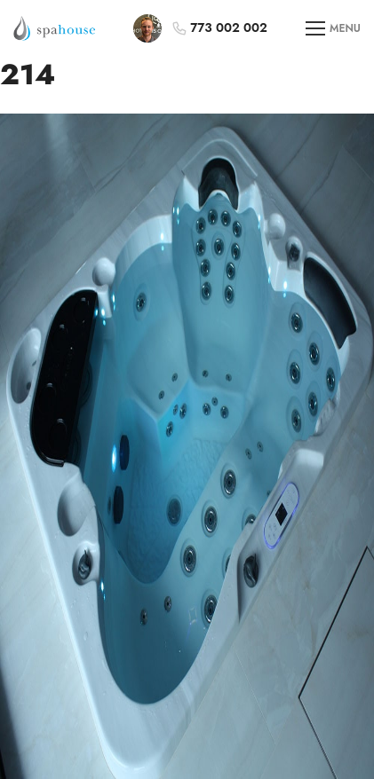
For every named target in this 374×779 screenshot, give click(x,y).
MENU (333, 28)
